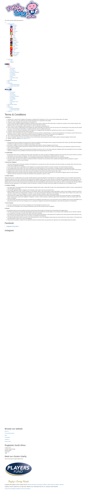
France (14, 29)
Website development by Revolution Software (37, 484)
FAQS (11, 76)
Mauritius (15, 38)
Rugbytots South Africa (12, 226)
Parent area (9, 59)
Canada (14, 28)
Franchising (9, 83)
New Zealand (15, 42)
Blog (11, 79)
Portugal (14, 43)
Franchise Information (14, 84)
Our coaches (13, 70)
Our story (12, 69)
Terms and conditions (25, 488)
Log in (11, 60)
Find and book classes (12, 80)
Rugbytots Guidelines (16, 488)
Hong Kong (15, 31)
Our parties (12, 73)
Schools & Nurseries (14, 72)
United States (15, 54)
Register (12, 62)
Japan (14, 35)
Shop (8, 81)
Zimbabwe (15, 55)
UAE (14, 51)
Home (8, 65)
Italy (13, 34)
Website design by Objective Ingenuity (55, 484)
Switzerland (15, 48)
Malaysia (15, 40)
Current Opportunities (14, 85)
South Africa (15, 45)
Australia (14, 26)
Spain (14, 46)
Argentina (15, 25)
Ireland (14, 32)
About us (9, 66)
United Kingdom (16, 52)
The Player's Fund (14, 77)
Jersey (14, 37)
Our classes (12, 68)
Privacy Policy (8, 441)
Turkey (14, 49)
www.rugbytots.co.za (25, 138)
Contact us (9, 87)
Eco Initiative (13, 75)
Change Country (10, 23)
